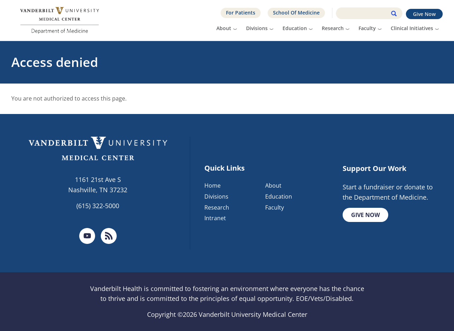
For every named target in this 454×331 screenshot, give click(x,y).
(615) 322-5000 (97, 205)
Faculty (367, 28)
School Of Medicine (296, 12)
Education (295, 28)
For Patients (240, 12)
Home (212, 185)
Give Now (424, 14)
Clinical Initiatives (412, 28)
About (223, 28)
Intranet (215, 218)
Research (333, 28)
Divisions (257, 28)
